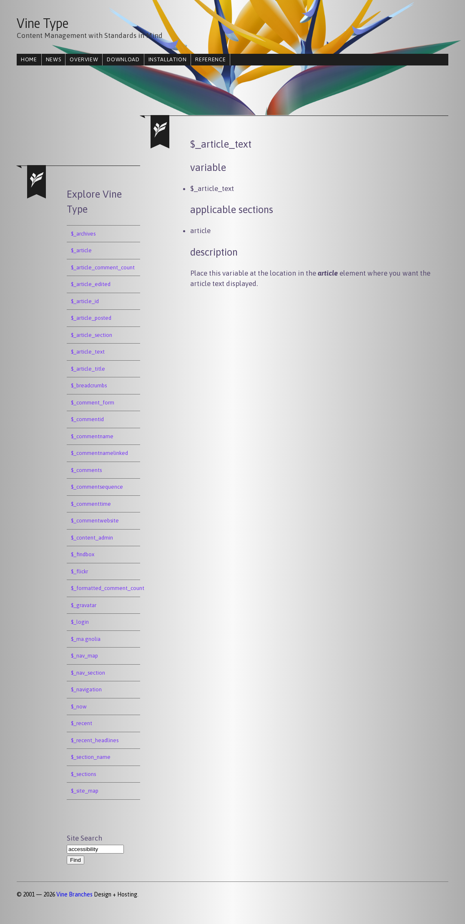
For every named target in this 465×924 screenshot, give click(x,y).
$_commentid (87, 419)
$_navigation (86, 689)
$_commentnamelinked (99, 453)
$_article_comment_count (103, 267)
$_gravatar (83, 605)
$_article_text (88, 352)
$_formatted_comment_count (107, 588)
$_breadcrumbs (89, 385)
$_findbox (82, 554)
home (29, 59)
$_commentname (92, 436)
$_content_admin (92, 538)
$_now (79, 706)
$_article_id (85, 301)
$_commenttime (91, 504)
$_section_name (91, 757)
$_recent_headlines (94, 740)
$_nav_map (84, 656)
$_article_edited (91, 284)
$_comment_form (92, 402)
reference (210, 59)
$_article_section (91, 335)
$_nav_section (88, 673)
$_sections (83, 774)
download (123, 59)
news (53, 59)
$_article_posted (91, 318)
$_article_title (88, 369)
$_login (80, 622)
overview (84, 59)
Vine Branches (74, 894)
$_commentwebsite (95, 520)
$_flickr (79, 571)
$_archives (83, 234)
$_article (81, 250)
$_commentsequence (97, 487)
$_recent (81, 723)
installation (167, 59)
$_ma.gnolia (86, 639)
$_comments (86, 470)
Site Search (84, 838)
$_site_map (84, 791)
